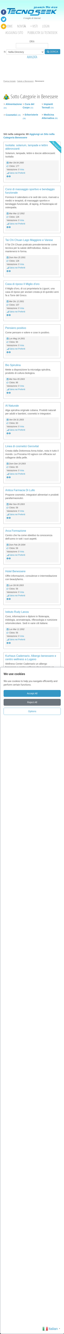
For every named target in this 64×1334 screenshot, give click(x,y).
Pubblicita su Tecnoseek (42, 33)
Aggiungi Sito (14, 33)
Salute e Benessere (25, 81)
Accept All (32, 693)
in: (24, 52)
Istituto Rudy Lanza (17, 611)
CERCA (52, 51)
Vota (22, 169)
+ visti (34, 26)
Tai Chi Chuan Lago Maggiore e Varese (29, 240)
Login (45, 26)
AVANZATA (32, 57)
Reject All (32, 702)
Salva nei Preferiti (17, 173)
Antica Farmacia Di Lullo (20, 490)
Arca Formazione (15, 530)
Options (32, 711)
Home (9, 26)
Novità (21, 26)
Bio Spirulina (13, 365)
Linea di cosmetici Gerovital (22, 446)
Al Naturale (12, 405)
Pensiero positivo (15, 328)
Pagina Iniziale (9, 81)
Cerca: (32, 44)
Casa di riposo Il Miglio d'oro (22, 284)
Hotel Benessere (15, 571)
